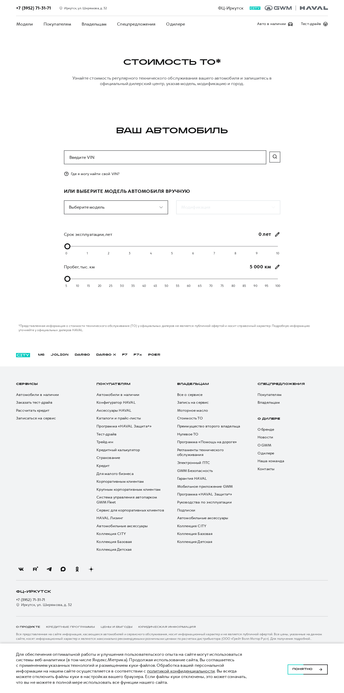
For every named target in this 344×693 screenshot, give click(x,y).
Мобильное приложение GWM (205, 486)
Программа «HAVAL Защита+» (124, 426)
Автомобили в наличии (37, 394)
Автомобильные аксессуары (122, 526)
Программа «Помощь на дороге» (207, 442)
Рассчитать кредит (32, 410)
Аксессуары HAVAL (113, 410)
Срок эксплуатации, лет (88, 234)
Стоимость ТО (190, 418)
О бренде (266, 429)
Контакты (266, 469)
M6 (41, 355)
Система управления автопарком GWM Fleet (126, 500)
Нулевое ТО (187, 434)
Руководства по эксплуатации (204, 502)
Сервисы (27, 384)
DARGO (82, 355)
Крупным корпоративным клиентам (128, 489)
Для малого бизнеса (115, 473)
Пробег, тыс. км (79, 267)
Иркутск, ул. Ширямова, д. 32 (44, 604)
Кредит (102, 465)
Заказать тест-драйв (34, 402)
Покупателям (56, 24)
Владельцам (92, 24)
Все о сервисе (190, 394)
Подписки (186, 510)
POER (154, 355)
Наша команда (271, 461)
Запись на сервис (193, 402)
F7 (125, 355)
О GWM (264, 445)
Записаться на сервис (36, 418)
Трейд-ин (104, 442)
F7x (138, 355)
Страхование (108, 457)
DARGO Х (106, 355)
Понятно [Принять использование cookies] (307, 668)
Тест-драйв (106, 434)
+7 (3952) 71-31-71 (30, 599)
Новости (265, 437)
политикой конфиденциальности (181, 671)
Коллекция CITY (111, 533)
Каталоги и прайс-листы (118, 418)
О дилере (172, 24)
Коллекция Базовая (114, 541)
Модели (24, 24)
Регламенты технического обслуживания (200, 452)
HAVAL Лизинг (109, 518)
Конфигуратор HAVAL (116, 402)
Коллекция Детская (114, 549)
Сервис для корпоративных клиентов (130, 510)
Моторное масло (192, 410)
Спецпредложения (134, 24)
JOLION (59, 355)
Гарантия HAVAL (192, 478)
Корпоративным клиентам (120, 481)
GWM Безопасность (195, 470)
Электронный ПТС (193, 462)
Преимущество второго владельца (208, 426)
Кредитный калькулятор (118, 450)
